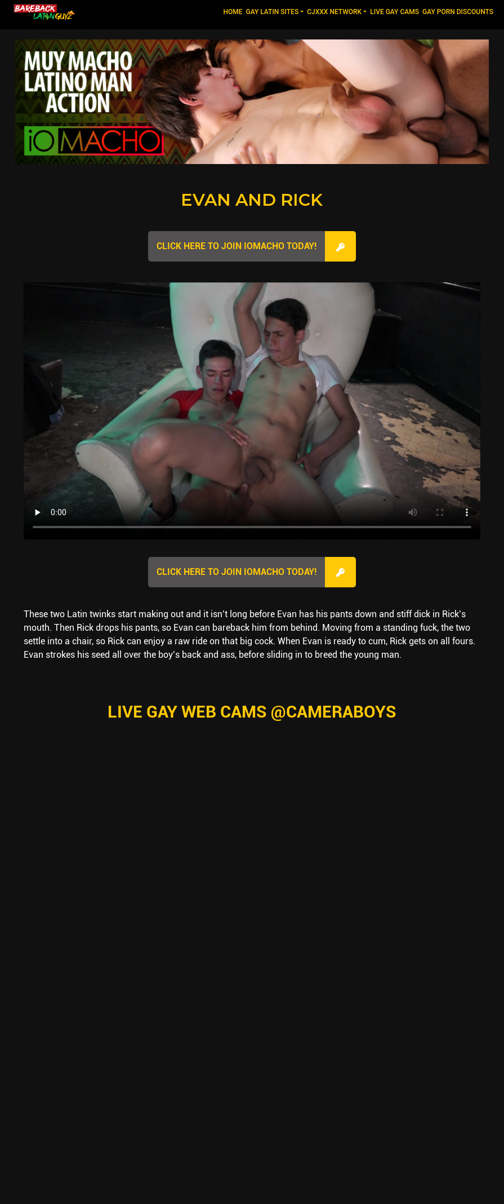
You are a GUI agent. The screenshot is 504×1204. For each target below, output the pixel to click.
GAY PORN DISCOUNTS (457, 12)
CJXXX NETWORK (334, 12)
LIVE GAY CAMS (394, 12)
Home (233, 11)
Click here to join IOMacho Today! (236, 246)
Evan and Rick (252, 199)
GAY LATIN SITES (272, 12)
